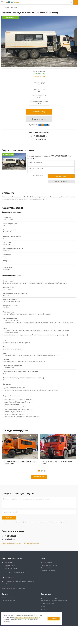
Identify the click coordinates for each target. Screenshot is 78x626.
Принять (53, 618)
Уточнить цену (39, 111)
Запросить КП (61, 176)
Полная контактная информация (13, 589)
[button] (39, 471)
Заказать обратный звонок (11, 543)
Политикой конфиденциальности (24, 522)
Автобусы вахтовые (10, 7)
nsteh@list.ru (39, 139)
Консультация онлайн (31, 543)
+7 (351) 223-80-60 (39, 136)
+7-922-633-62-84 (11, 569)
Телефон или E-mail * (10, 512)
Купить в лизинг (39, 119)
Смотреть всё (39, 477)
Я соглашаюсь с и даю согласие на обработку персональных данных (35, 522)
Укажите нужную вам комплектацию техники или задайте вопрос (26, 499)
